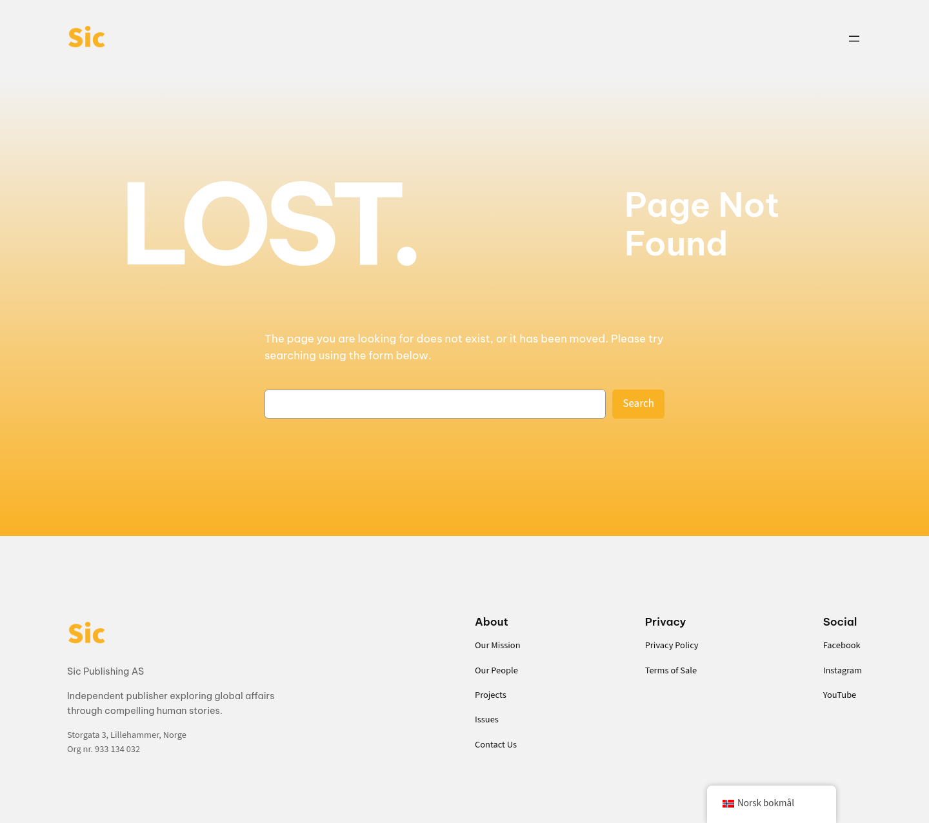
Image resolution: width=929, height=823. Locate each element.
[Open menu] (854, 38)
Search (638, 403)
